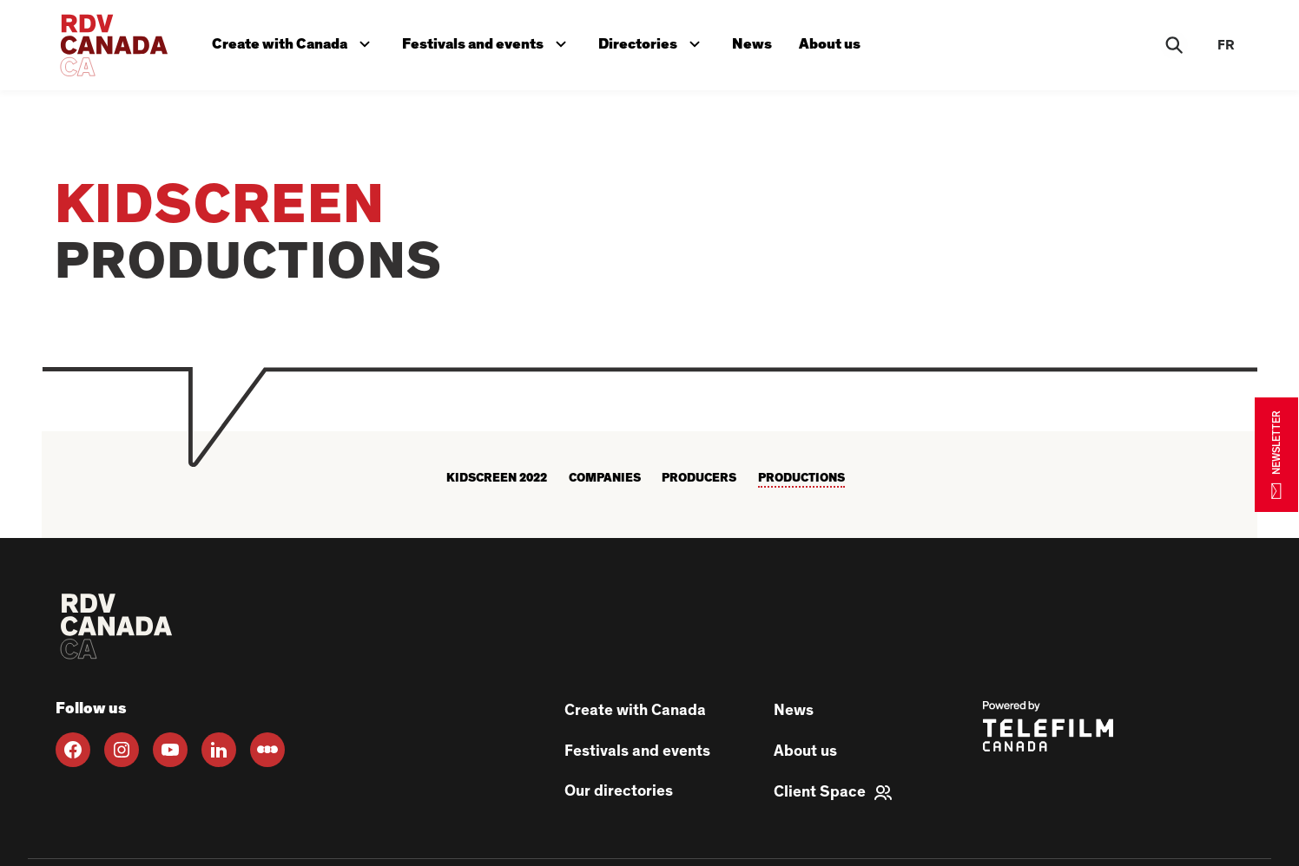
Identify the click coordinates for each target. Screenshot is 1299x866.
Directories (655, 40)
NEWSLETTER (1276, 454)
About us (834, 42)
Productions (801, 478)
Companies (605, 478)
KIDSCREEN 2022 (496, 478)
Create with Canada (295, 40)
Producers (699, 478)
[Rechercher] (1174, 45)
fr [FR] (1226, 45)
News (755, 42)
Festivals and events (490, 40)
